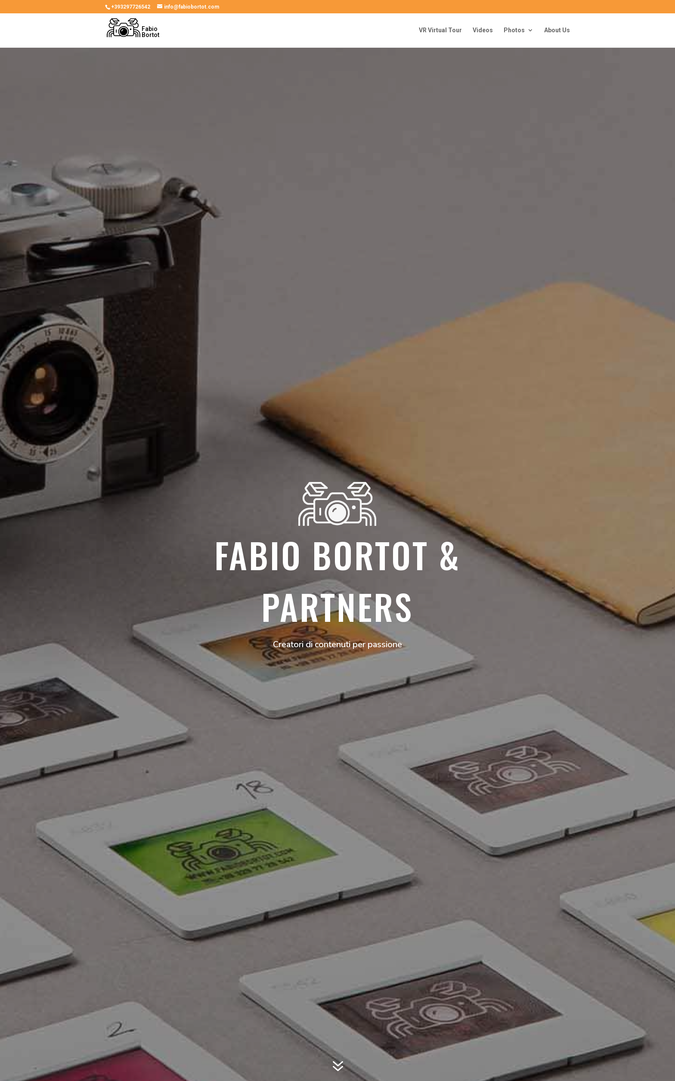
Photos (514, 30)
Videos (483, 30)
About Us (557, 30)
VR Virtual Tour (440, 30)
